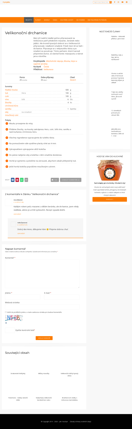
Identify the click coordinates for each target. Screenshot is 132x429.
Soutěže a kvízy (66, 20)
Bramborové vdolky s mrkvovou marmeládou (69, 399)
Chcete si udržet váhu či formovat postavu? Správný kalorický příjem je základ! (117, 77)
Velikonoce (48, 69)
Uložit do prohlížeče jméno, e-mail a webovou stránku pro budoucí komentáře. (34, 312)
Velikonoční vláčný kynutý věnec (69, 374)
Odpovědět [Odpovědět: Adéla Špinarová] (21, 233)
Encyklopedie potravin (97, 20)
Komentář (10, 258)
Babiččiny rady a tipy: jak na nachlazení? (117, 57)
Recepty (29, 20)
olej (6, 112)
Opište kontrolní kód (24, 330)
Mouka (67, 61)
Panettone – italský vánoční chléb (18, 399)
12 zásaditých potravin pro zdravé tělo (116, 112)
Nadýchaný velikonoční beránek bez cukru (44, 399)
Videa (55, 20)
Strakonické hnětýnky (18, 373)
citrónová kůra (11, 105)
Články (38, 20)
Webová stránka (12, 302)
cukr (7, 96)
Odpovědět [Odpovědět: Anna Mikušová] (17, 214)
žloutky (8, 102)
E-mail (47, 293)
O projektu (6, 2)
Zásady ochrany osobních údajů (80, 422)
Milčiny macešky (43, 373)
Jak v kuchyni (63, 422)
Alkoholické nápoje (54, 61)
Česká (46, 66)
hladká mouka (11, 90)
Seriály (47, 20)
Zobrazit (109, 199)
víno (7, 99)
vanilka (8, 109)
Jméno (8, 293)
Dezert (73, 80)
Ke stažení (80, 20)
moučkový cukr (11, 115)
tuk (6, 93)
